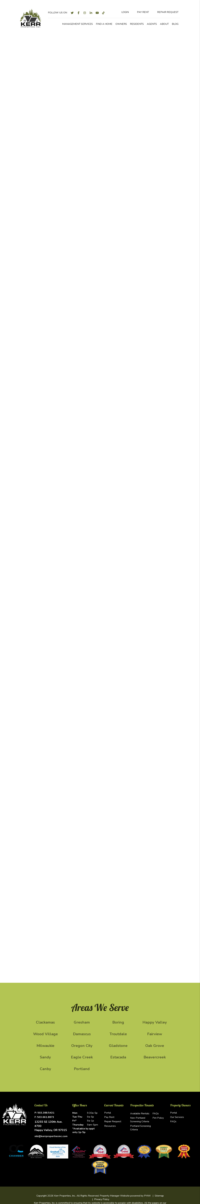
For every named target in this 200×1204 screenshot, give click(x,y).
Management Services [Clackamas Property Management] (77, 24)
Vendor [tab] (145, 161)
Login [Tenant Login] (122, 12)
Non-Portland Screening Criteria (139, 1119)
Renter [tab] (159, 156)
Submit (174, 82)
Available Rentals (139, 1113)
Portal (107, 1112)
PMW (147, 1195)
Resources (110, 1126)
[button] (72, 13)
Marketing (55, 102)
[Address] (155, 175)
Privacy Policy (101, 1199)
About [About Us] (164, 24)
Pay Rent (109, 1117)
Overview (39, 102)
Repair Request (112, 1121)
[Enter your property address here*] (120, 82)
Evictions (148, 102)
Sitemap (159, 1195)
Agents (152, 24)
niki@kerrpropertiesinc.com (51, 1136)
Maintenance (112, 102)
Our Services (177, 1117)
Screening (71, 102)
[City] (155, 183)
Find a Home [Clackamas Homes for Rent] (104, 24)
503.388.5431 (46, 1112)
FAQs (155, 1113)
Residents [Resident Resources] (137, 24)
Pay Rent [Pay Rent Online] (140, 12)
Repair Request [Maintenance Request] (165, 12)
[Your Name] (155, 198)
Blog (175, 24)
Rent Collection (91, 102)
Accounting (132, 102)
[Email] (155, 206)
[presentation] (160, 254)
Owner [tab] (144, 156)
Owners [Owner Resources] (121, 24)
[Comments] (155, 232)
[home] (30, 18)
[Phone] (155, 214)
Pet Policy (158, 1118)
